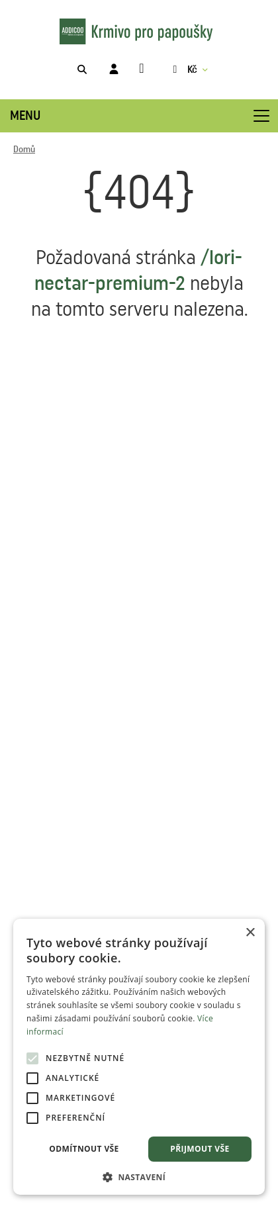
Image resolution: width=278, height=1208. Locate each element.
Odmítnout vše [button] (83, 1148)
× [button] (250, 933)
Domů (24, 149)
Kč (183, 69)
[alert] (139, 1057)
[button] (139, 1176)
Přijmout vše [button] (199, 1148)
